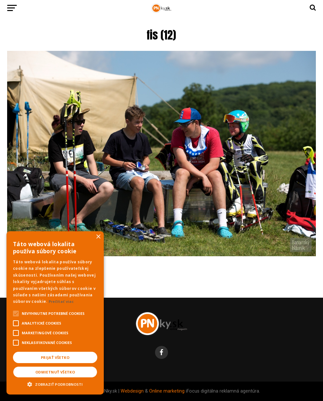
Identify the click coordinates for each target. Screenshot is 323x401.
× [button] (98, 237)
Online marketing (167, 391)
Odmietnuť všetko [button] (55, 372)
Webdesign (132, 391)
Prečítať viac (61, 301)
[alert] (55, 313)
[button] (55, 383)
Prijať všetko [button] (55, 357)
